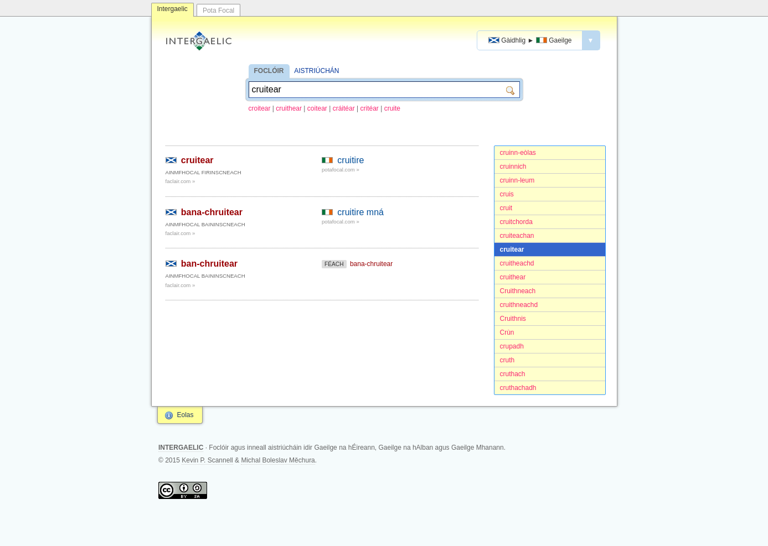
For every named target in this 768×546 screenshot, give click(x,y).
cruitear (512, 249)
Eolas (185, 415)
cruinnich (513, 166)
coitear (317, 108)
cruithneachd (519, 305)
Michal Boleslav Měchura (278, 460)
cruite (392, 108)
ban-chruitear (209, 263)
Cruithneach (518, 291)
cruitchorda (516, 222)
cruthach (512, 374)
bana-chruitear (212, 212)
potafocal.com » (340, 170)
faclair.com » (180, 181)
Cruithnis (513, 319)
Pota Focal (218, 10)
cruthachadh (518, 388)
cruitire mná (360, 212)
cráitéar (344, 108)
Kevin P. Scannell (207, 460)
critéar (369, 108)
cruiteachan (517, 236)
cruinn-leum (517, 180)
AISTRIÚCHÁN (316, 71)
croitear (260, 108)
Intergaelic (172, 9)
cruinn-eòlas (518, 153)
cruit (506, 208)
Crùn (507, 332)
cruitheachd (517, 263)
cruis (507, 194)
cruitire (350, 160)
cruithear (289, 108)
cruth (507, 360)
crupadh (512, 346)
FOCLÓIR (269, 71)
